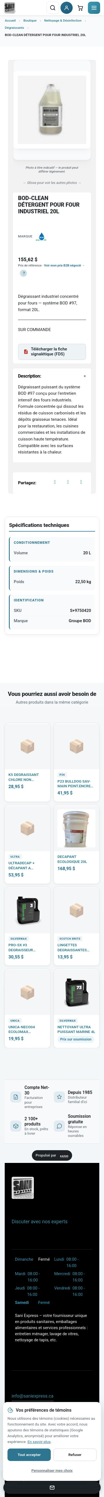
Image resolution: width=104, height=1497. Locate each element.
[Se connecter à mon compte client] (66, 8)
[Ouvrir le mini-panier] (80, 8)
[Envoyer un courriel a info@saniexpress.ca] (52, 1487)
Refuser (74, 1454)
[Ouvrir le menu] (94, 8)
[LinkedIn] (81, 482)
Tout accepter (28, 1454)
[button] (23, 273)
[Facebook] (55, 482)
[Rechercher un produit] (53, 8)
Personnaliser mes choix (51, 1470)
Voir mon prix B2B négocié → (64, 265)
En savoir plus (38, 1441)
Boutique (29, 20)
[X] (68, 482)
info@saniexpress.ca (33, 1396)
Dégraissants (14, 28)
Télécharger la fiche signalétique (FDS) (45, 352)
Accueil (10, 20)
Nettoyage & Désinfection (63, 20)
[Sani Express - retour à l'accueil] (10, 7)
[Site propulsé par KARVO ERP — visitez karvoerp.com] (52, 1155)
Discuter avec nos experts (40, 1221)
